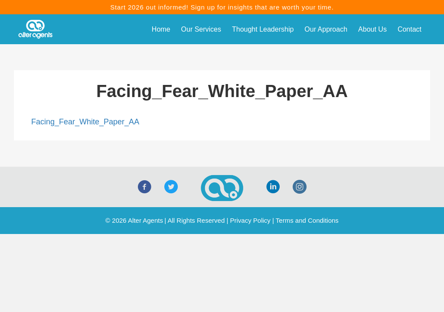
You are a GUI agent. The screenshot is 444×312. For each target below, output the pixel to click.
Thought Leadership (263, 29)
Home (161, 29)
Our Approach (325, 29)
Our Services (201, 29)
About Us (372, 29)
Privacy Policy (250, 220)
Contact (409, 29)
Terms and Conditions (307, 220)
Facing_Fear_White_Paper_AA (85, 121)
